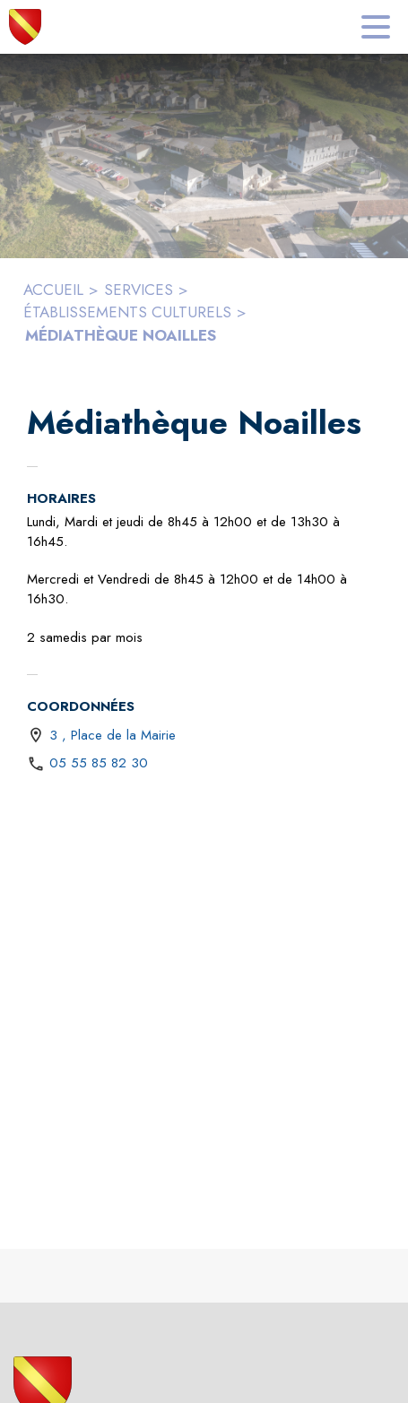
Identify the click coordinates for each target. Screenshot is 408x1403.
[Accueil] (25, 27)
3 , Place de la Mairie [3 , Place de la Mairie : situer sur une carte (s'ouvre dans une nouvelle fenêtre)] (112, 735)
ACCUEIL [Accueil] (53, 289)
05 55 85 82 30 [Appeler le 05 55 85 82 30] (98, 763)
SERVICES (138, 289)
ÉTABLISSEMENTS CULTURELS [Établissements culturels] (127, 312)
